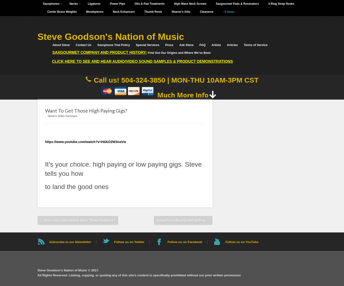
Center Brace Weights (62, 11)
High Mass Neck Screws (190, 3)
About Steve (61, 45)
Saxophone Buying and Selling (183, 220)
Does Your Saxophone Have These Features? (77, 220)
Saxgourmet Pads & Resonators (237, 3)
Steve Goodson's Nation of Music (111, 37)
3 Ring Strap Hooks (281, 3)
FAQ (203, 45)
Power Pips (117, 3)
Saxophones (51, 3)
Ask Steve (186, 45)
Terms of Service (256, 45)
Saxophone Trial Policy (113, 45)
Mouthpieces (94, 11)
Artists (216, 45)
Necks (73, 3)
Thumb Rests (153, 11)
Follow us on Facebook (185, 242)
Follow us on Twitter (129, 242)
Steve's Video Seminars (63, 116)
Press (169, 45)
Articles (232, 45)
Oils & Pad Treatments (150, 3)
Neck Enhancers (124, 11)
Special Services (147, 45)
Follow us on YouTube (242, 242)
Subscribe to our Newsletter (70, 242)
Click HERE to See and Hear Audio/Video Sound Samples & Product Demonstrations (142, 61)
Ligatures (94, 3)
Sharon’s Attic (181, 11)
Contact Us (83, 45)
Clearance (206, 11)
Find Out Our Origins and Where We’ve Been (131, 52)
